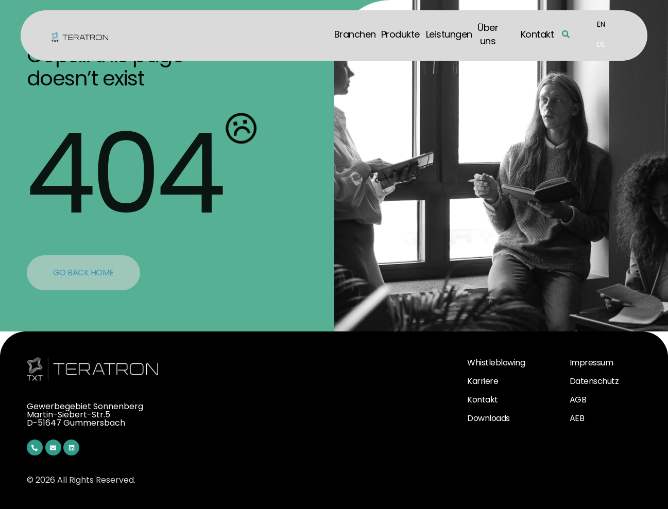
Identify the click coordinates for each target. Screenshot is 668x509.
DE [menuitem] (601, 44)
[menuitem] (601, 24)
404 (123, 174)
